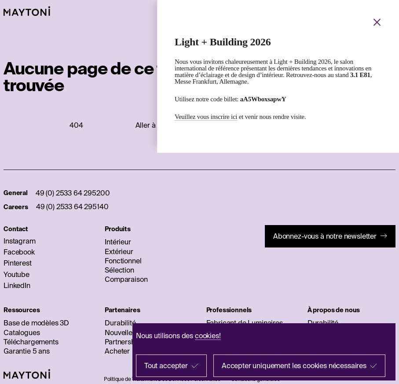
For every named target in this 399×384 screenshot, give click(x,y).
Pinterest (18, 263)
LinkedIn (17, 285)
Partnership (123, 342)
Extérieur (119, 251)
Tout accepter (166, 365)
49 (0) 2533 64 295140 (72, 206)
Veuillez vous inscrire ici (206, 116)
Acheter (117, 351)
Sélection (119, 270)
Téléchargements (31, 342)
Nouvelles (120, 332)
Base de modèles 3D (36, 323)
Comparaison (126, 279)
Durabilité (120, 323)
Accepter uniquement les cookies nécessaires (294, 365)
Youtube (16, 274)
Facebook (19, 252)
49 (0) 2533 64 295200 (73, 193)
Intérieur (118, 242)
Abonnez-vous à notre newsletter (325, 236)
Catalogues (22, 332)
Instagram (20, 241)
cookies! (208, 336)
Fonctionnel (123, 261)
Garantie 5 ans (27, 351)
